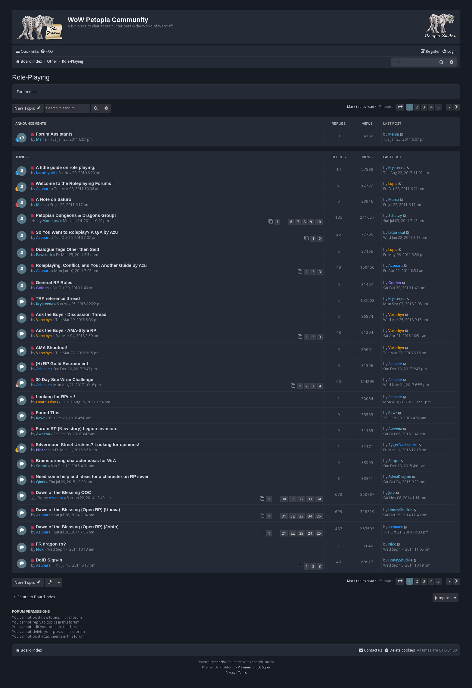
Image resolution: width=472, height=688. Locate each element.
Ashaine (43, 368)
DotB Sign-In (49, 560)
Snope (41, 465)
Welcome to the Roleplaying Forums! (74, 183)
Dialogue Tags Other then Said (67, 249)
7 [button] (449, 107)
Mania (41, 139)
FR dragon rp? (51, 544)
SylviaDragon (399, 476)
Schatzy (395, 215)
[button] (400, 107)
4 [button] (431, 107)
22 (292, 533)
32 (301, 499)
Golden (42, 287)
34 (319, 499)
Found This (47, 412)
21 (284, 533)
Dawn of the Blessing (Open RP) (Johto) (77, 526)
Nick (40, 549)
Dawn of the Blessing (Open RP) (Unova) (78, 509)
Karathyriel (45, 172)
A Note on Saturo (53, 199)
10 (319, 221)
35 (319, 516)
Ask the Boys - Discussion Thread (71, 314)
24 (310, 533)
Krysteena (396, 167)
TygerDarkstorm (403, 444)
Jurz (391, 492)
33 (310, 499)
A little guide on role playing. (65, 167)
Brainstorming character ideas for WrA (76, 460)
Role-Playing (31, 77)
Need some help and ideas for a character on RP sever (92, 476)
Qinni (40, 481)
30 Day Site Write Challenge (64, 379)
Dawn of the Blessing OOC (63, 492)
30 (284, 499)
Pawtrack (44, 254)
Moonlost (50, 220)
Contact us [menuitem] (370, 650)
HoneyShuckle (400, 509)
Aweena (43, 433)
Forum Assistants (54, 134)
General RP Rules (54, 282)
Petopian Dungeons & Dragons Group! (76, 215)
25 (319, 533)
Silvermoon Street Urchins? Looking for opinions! (87, 444)
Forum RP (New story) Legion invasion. (76, 428)
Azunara (43, 188)
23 (301, 533)
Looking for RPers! (55, 396)
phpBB (219, 662)
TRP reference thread (58, 298)
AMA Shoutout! (51, 347)
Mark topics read (360, 106)
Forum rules (27, 91)
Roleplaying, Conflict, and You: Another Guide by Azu (91, 265)
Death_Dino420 (49, 402)
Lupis (392, 183)
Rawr (40, 418)
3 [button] (424, 107)
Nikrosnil (43, 449)
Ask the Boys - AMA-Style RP (66, 330)
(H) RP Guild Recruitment (62, 363)
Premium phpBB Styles (254, 667)
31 (292, 499)
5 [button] (438, 107)
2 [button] (417, 107)
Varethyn (44, 319)
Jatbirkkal (396, 232)
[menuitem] (46, 52)
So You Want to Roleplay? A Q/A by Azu (77, 232)
